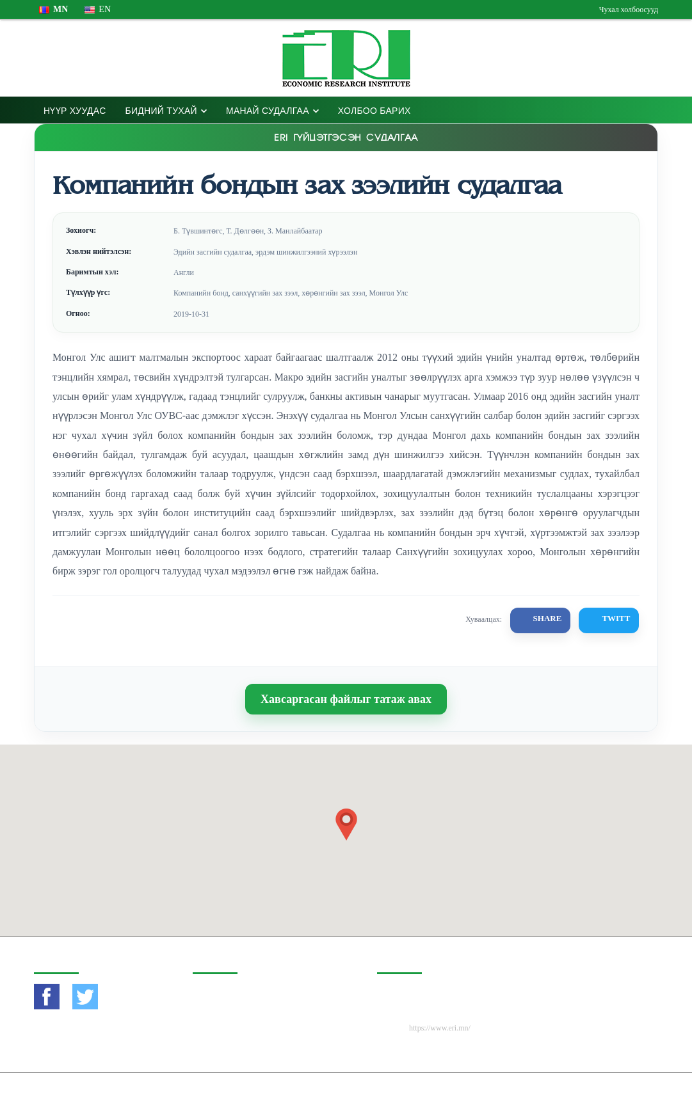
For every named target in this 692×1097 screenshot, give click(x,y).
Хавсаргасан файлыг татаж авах (346, 699)
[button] (346, 825)
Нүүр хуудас (75, 111)
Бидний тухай (161, 111)
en (97, 9)
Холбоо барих (374, 111)
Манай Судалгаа (267, 111)
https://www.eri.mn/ (440, 1027)
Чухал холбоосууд (628, 9)
